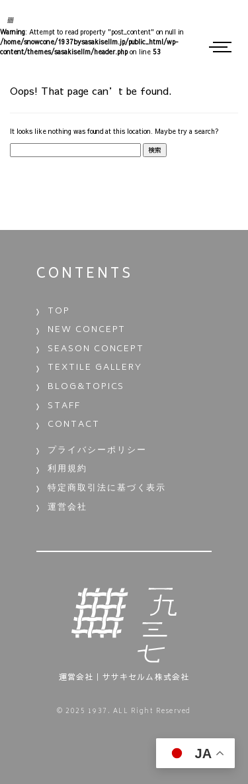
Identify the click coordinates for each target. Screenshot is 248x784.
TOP (59, 311)
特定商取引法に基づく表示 (107, 488)
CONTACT (74, 425)
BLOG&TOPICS (86, 387)
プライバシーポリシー (97, 451)
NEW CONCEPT (87, 330)
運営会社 (67, 508)
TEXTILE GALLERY (95, 368)
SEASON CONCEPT (96, 349)
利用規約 (67, 469)
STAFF (64, 406)
